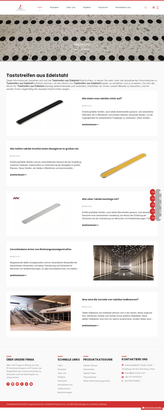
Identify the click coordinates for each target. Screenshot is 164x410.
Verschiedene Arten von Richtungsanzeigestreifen (41, 251)
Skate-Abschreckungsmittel (96, 383)
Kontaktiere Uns (121, 7)
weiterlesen (90, 124)
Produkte (52, 7)
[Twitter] (17, 386)
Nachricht (101, 7)
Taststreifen (88, 372)
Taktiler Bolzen (90, 368)
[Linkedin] (12, 386)
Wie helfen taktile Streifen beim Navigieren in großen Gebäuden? (50, 149)
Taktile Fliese (89, 376)
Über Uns (68, 7)
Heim (37, 7)
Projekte (85, 7)
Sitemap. (103, 407)
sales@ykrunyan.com (135, 375)
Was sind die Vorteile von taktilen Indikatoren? (110, 301)
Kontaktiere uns (65, 387)
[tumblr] (22, 386)
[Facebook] (8, 386)
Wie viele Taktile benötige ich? (100, 200)
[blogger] (31, 386)
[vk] (26, 386)
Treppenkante (89, 379)
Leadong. (94, 407)
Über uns (62, 376)
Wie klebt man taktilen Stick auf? (102, 98)
